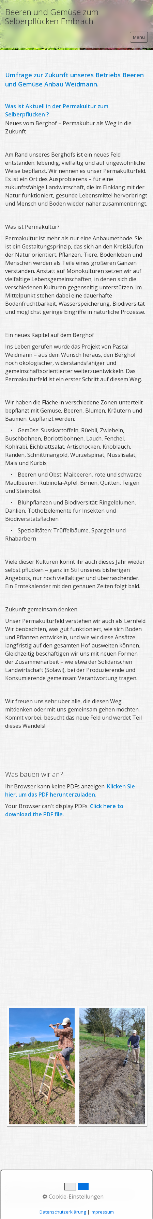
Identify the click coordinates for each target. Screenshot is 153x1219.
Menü (139, 37)
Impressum (67, 1187)
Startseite (16, 1187)
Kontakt (41, 1187)
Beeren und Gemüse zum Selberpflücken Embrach (51, 16)
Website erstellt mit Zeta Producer (44, 1201)
